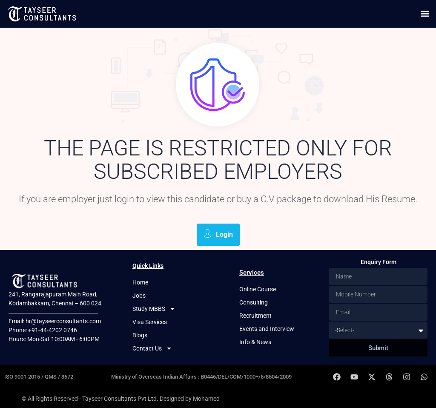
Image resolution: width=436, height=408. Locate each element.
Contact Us (152, 348)
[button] (425, 14)
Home (140, 282)
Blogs (139, 335)
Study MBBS (153, 309)
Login (218, 233)
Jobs (139, 295)
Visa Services (149, 322)
